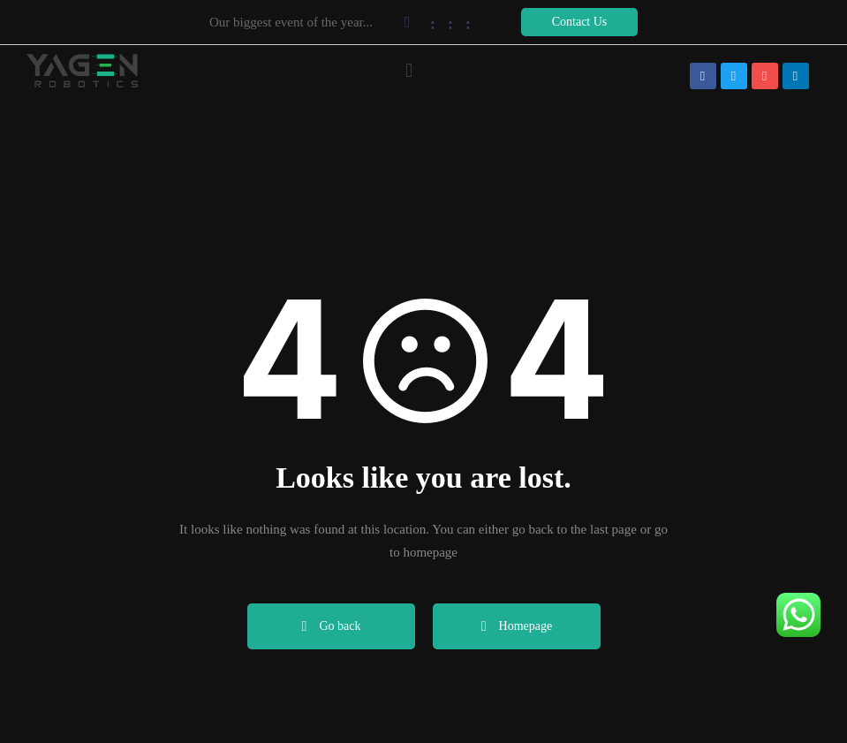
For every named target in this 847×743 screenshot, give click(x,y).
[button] (579, 22)
